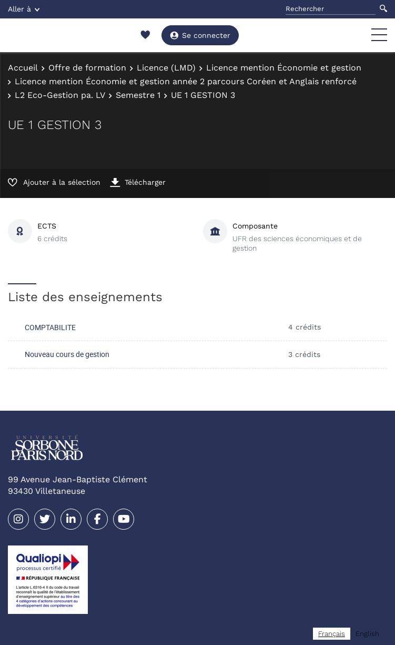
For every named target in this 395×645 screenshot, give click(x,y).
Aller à (23, 9)
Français (331, 634)
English (367, 634)
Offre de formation (87, 68)
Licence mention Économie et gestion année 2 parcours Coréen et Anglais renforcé (186, 81)
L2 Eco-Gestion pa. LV (60, 95)
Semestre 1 (138, 95)
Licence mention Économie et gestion (283, 68)
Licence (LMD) (166, 68)
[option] (367, 634)
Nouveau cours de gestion (67, 354)
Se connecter (200, 35)
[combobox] (331, 634)
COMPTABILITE (50, 327)
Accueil (23, 68)
